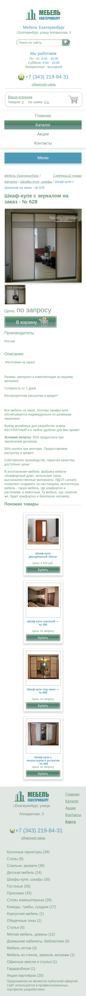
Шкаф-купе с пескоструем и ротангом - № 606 (42, 760)
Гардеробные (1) (21, 969)
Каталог (43, 125)
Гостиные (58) (19, 886)
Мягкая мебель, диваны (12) (31, 934)
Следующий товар (67, 176)
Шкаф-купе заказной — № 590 (43, 623)
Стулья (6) (16, 927)
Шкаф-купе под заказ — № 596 (43, 691)
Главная (43, 115)
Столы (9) (15, 859)
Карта (70, 822)
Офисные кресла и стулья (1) (32, 962)
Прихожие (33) (19, 893)
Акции (43, 134)
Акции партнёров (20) (25, 975)
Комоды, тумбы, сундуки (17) (31, 907)
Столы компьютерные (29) (29, 900)
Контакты (43, 143)
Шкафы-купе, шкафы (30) (28, 879)
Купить (43, 570)
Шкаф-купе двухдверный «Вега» (43, 555)
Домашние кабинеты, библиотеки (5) (38, 941)
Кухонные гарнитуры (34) (28, 852)
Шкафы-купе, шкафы (36, 182)
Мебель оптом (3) (22, 948)
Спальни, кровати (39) (25, 866)
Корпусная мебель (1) (25, 914)
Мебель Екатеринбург (21, 176)
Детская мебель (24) (24, 873)
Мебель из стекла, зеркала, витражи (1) (41, 955)
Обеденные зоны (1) (24, 921)
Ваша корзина (20, 97)
